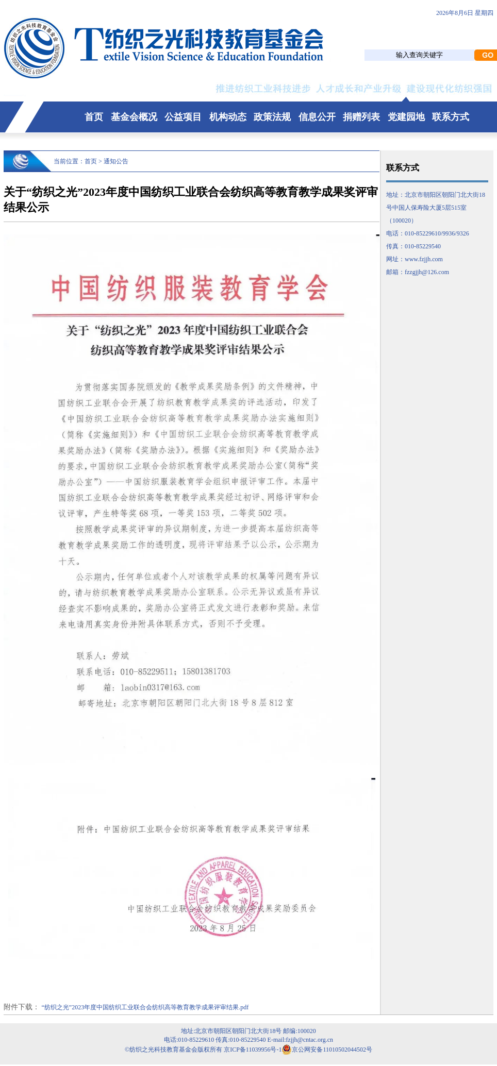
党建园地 (406, 117)
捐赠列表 (361, 117)
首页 (94, 117)
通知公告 (116, 161)
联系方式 (450, 117)
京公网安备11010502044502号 (326, 1049)
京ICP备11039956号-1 (252, 1049)
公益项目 (183, 117)
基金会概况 (134, 117)
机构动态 (227, 117)
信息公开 (317, 117)
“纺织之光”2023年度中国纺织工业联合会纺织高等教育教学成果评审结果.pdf (145, 1007)
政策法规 (272, 117)
